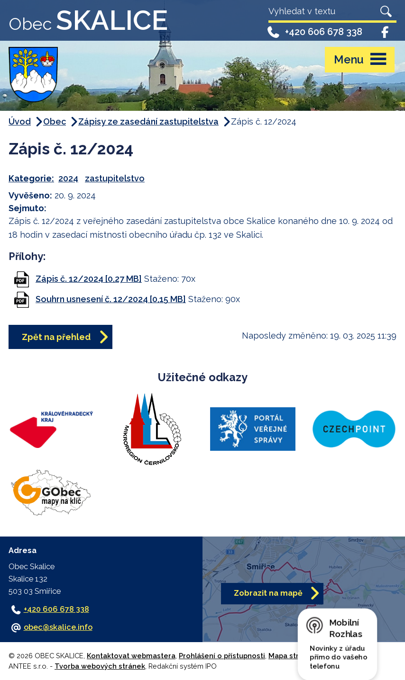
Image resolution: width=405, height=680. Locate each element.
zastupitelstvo (115, 178)
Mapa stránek (292, 656)
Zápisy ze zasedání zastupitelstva (148, 121)
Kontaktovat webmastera (131, 656)
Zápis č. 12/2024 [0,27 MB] (89, 279)
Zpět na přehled (56, 337)
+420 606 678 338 (314, 31)
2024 (68, 178)
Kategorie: (31, 178)
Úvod (20, 121)
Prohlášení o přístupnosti (222, 656)
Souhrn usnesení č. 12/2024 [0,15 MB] (111, 299)
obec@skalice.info (58, 627)
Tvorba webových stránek (100, 666)
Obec (54, 121)
